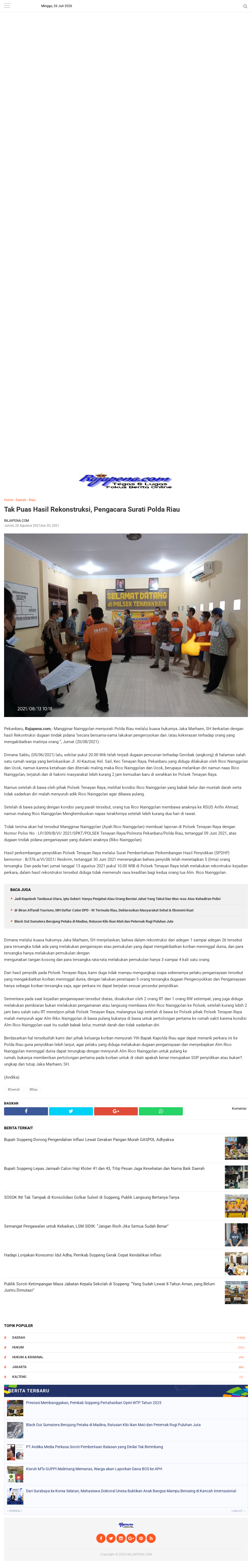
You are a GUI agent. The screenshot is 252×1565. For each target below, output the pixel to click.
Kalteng (19, 1377)
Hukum (18, 1347)
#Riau (33, 1089)
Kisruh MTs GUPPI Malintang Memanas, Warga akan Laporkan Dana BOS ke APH (94, 1469)
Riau (32, 500)
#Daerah (14, 1089)
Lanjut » (238, 1511)
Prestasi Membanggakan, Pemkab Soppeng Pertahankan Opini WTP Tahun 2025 (93, 1403)
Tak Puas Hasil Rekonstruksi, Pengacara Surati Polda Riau (92, 509)
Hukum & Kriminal (27, 1357)
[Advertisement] (126, 38)
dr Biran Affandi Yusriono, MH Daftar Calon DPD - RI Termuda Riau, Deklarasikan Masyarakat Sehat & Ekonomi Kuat (103, 910)
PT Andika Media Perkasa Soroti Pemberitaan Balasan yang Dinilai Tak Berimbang (94, 1447)
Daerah (21, 500)
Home (8, 500)
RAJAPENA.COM (139, 1554)
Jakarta (19, 1367)
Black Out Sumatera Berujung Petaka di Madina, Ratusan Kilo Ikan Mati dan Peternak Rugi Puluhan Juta (93, 921)
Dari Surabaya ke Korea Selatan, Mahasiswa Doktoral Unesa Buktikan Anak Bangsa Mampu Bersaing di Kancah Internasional (131, 1491)
